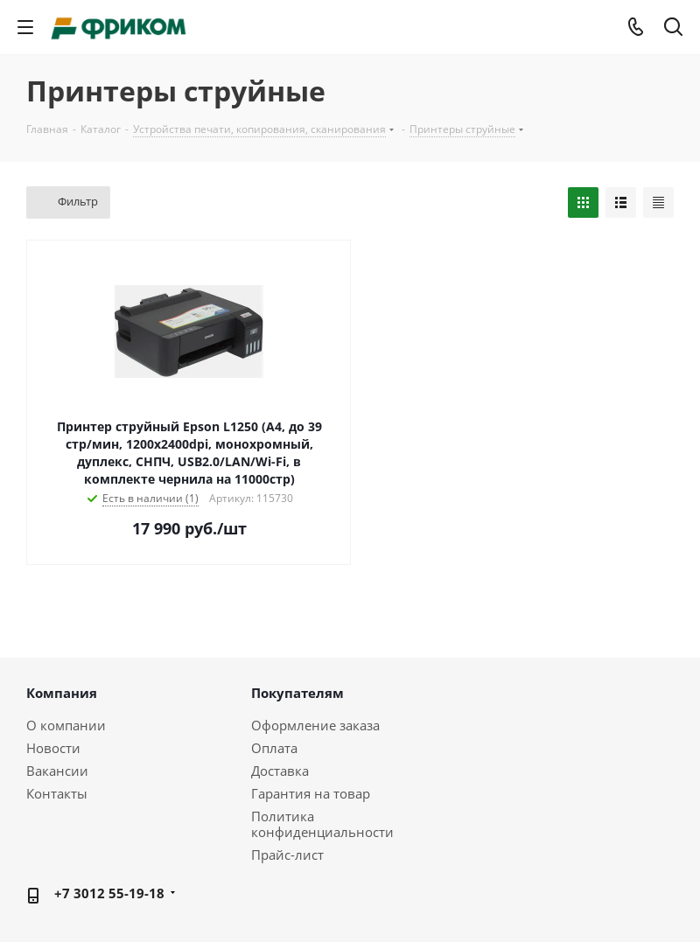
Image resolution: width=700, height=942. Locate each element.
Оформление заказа (315, 725)
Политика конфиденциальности (322, 824)
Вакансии (57, 770)
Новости (53, 748)
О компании (66, 725)
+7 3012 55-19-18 (109, 893)
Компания (61, 692)
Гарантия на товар (310, 793)
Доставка (280, 770)
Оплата (274, 748)
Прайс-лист (287, 854)
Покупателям (297, 692)
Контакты (57, 793)
